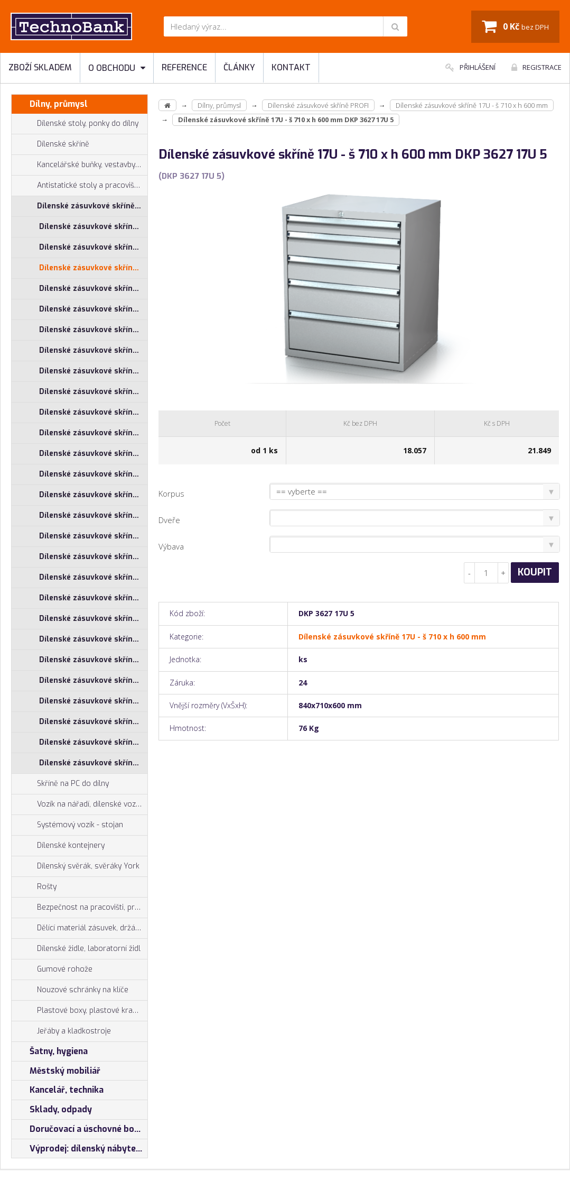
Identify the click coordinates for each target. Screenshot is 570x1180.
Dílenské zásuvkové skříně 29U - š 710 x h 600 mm (93, 701)
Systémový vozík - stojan (67, 825)
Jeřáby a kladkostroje (61, 1031)
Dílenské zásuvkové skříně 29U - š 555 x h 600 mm (93, 680)
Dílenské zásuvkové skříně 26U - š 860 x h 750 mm (93, 619)
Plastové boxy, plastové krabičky (79, 1011)
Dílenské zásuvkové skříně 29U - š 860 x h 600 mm (93, 742)
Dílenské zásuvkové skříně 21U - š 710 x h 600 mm (93, 412)
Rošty (34, 887)
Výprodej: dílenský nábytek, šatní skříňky (79, 1148)
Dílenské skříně (50, 144)
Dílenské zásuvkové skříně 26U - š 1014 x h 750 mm (93, 515)
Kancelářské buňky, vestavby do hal (79, 165)
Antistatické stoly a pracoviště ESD (92, 185)
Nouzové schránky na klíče (70, 990)
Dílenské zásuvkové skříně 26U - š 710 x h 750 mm (93, 577)
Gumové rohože (52, 969)
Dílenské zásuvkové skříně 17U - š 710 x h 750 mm (93, 288)
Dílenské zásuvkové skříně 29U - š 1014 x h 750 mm (93, 660)
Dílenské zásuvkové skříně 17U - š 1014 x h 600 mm (93, 227)
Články (239, 67)
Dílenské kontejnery (58, 846)
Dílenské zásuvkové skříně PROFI (79, 206)
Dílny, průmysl (50, 104)
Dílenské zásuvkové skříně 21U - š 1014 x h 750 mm (93, 371)
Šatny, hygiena (50, 1051)
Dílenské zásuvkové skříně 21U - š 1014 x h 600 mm (93, 350)
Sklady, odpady (52, 1109)
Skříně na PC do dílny (60, 784)
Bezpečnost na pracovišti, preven (79, 908)
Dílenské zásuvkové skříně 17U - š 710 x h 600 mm (93, 268)
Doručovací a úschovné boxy (78, 1129)
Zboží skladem (40, 67)
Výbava (171, 546)
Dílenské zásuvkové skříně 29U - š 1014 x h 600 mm (93, 639)
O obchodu (116, 68)
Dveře (169, 520)
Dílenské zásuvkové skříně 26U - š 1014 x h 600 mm (93, 495)
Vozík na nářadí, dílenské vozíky (78, 804)
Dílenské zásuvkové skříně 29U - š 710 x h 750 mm (93, 722)
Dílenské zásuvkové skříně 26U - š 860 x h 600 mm (93, 598)
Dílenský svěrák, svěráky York (75, 866)
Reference (184, 67)
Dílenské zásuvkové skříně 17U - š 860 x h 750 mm (93, 330)
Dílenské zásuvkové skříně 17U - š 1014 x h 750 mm (93, 247)
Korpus (171, 493)
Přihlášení (470, 67)
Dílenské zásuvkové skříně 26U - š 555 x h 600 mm (93, 536)
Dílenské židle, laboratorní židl (76, 949)
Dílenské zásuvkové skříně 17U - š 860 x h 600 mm (93, 309)
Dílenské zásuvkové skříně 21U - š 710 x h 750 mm (93, 433)
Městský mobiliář (56, 1071)
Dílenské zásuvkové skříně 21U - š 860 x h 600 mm (93, 454)
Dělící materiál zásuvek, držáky (77, 928)
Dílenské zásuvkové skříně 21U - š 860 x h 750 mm (93, 474)
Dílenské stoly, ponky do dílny (75, 124)
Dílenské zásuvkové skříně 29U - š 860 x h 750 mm (93, 763)
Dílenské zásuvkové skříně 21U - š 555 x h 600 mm (93, 392)
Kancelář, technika (58, 1090)
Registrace (536, 67)
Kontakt (291, 67)
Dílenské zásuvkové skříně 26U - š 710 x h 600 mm (93, 557)
